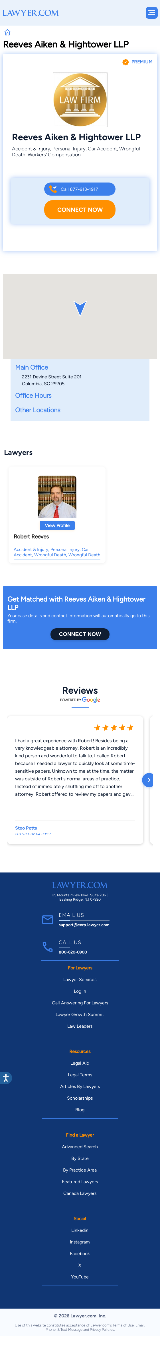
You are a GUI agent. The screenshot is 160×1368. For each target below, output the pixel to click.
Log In (80, 991)
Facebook (80, 1253)
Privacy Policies (102, 1329)
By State (80, 1158)
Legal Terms (80, 1074)
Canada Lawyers (79, 1193)
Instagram (80, 1242)
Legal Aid (79, 1063)
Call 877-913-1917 (79, 189)
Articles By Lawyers (80, 1086)
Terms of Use (123, 1325)
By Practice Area (80, 1170)
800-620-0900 (73, 952)
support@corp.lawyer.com (84, 924)
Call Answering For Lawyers (80, 1003)
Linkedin (79, 1230)
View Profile (57, 525)
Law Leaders (79, 1026)
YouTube (80, 1277)
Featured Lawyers (80, 1181)
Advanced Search (80, 1146)
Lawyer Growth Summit (80, 1014)
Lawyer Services (79, 979)
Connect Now (80, 209)
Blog (79, 1109)
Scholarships (80, 1098)
